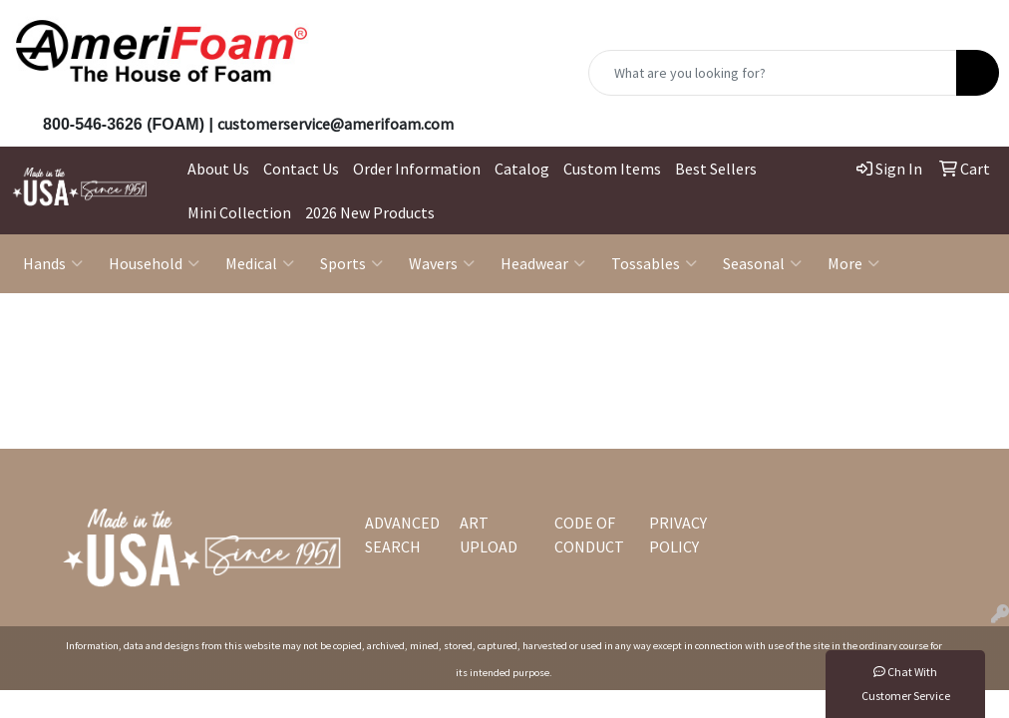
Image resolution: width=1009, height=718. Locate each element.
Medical (259, 263)
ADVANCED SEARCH (400, 534)
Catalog (522, 169)
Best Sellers (716, 169)
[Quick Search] (772, 73)
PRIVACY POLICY (678, 534)
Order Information (417, 169)
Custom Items (612, 169)
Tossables (654, 263)
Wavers (442, 263)
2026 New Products (370, 212)
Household (154, 263)
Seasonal (762, 263)
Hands (53, 263)
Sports (351, 263)
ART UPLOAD (488, 534)
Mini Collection (239, 212)
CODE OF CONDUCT (589, 534)
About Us (218, 169)
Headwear (543, 263)
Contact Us (301, 169)
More (853, 263)
